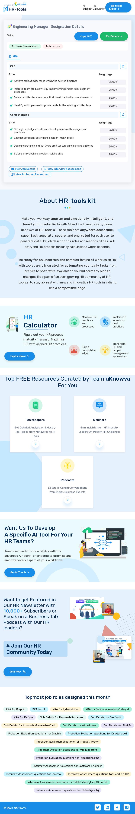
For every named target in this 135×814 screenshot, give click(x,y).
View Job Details (23, 169)
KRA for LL (39, 709)
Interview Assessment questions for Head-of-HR (98, 774)
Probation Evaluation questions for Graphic (34, 733)
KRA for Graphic (15, 709)
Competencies (19, 114)
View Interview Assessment (62, 169)
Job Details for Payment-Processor (62, 717)
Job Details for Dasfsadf (106, 717)
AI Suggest (87, 7)
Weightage (105, 74)
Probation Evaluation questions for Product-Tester (67, 741)
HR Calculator (99, 7)
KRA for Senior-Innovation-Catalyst (107, 709)
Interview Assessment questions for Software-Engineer (67, 766)
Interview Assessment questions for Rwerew (33, 774)
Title (12, 74)
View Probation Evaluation (30, 174)
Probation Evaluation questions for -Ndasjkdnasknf (67, 757)
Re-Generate (114, 36)
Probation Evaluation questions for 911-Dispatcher (67, 749)
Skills (10, 35)
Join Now (17, 672)
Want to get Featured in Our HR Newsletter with (30, 605)
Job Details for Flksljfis (117, 725)
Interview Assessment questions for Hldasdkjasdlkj (67, 790)
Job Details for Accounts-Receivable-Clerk (30, 725)
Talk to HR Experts (115, 7)
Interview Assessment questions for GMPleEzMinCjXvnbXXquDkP (68, 782)
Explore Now (19, 356)
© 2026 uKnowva (15, 807)
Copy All (86, 36)
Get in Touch (19, 572)
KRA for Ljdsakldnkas (66, 709)
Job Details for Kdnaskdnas (80, 725)
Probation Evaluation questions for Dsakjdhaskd (97, 733)
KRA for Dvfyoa (23, 717)
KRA (12, 66)
